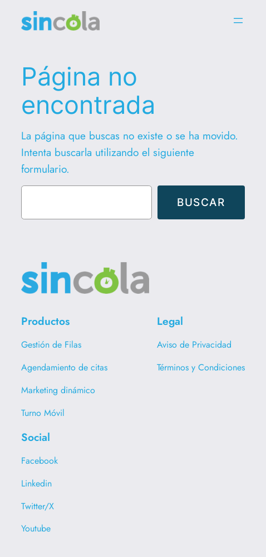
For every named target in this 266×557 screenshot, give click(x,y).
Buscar (201, 202)
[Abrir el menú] (238, 20)
